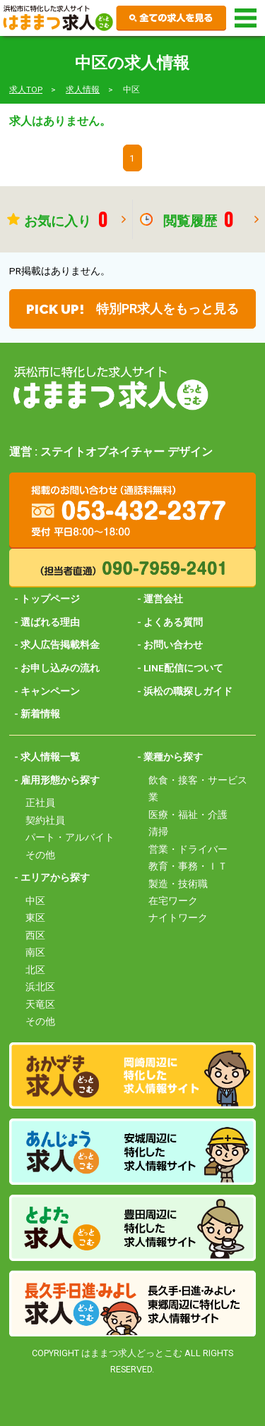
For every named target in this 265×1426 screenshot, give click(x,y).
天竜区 (40, 1004)
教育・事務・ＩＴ (188, 866)
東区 (35, 917)
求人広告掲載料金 (60, 644)
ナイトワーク (178, 917)
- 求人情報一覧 (47, 756)
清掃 (158, 831)
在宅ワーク (173, 900)
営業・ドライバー (188, 849)
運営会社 (163, 598)
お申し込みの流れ (60, 668)
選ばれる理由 (50, 622)
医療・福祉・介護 (188, 814)
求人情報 (83, 90)
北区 (35, 969)
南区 (35, 952)
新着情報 (40, 713)
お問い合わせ (173, 644)
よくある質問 (173, 622)
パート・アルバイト (69, 837)
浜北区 (40, 986)
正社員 (40, 802)
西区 (35, 935)
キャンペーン (50, 691)
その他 (40, 854)
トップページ (50, 598)
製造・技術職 (178, 883)
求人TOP (25, 90)
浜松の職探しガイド (187, 691)
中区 (35, 900)
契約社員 (45, 820)
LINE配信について (183, 668)
